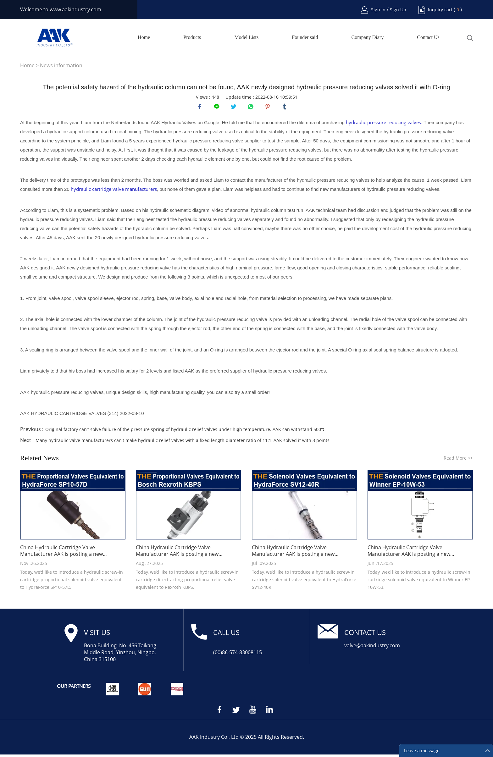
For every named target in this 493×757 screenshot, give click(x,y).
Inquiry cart (440, 10)
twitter (235, 108)
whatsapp (252, 108)
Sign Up (398, 10)
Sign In (379, 10)
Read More (458, 460)
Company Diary (368, 37)
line (218, 108)
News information (61, 65)
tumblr (286, 108)
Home (144, 37)
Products (192, 37)
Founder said (305, 37)
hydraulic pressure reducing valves (383, 125)
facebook (201, 108)
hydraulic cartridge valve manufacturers (114, 191)
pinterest (269, 108)
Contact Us (428, 37)
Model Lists (246, 37)
